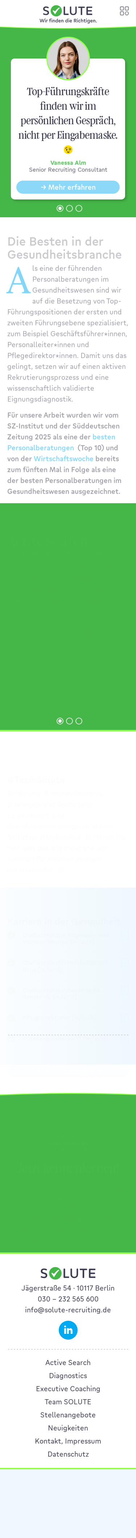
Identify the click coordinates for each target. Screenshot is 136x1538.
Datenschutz (68, 1454)
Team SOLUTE (68, 1401)
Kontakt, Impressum (68, 1441)
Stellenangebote (68, 1415)
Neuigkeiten (68, 1428)
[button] (60, 208)
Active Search (68, 1362)
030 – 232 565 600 (68, 1299)
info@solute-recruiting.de (68, 1310)
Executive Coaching (68, 1388)
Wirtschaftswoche (64, 465)
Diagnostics (68, 1375)
